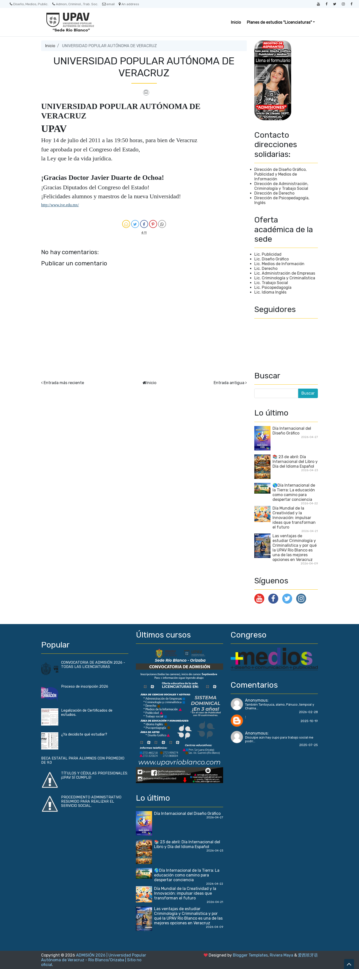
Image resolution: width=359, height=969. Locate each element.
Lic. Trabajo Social (271, 282)
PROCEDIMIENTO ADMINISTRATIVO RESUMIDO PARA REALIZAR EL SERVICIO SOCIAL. (91, 801)
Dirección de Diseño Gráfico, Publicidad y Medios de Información (280, 174)
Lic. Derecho (265, 268)
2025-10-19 (309, 721)
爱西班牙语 (308, 955)
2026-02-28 (308, 712)
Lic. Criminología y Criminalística (284, 278)
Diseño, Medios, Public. (29, 4)
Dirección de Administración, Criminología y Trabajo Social (281, 186)
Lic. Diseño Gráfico (271, 259)
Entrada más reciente (64, 382)
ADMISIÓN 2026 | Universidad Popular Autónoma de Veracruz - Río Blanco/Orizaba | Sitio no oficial (93, 960)
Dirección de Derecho (274, 193)
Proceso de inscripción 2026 (84, 686)
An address (129, 4)
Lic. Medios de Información (279, 263)
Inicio (236, 22)
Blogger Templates (250, 955)
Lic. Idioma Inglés (270, 292)
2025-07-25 (308, 745)
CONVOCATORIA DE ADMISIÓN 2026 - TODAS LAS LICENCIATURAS (93, 664)
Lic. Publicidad (267, 254)
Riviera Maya (281, 955)
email (108, 4)
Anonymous (256, 700)
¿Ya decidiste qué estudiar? (84, 734)
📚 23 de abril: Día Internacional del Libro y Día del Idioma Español (295, 461)
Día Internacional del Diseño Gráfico (291, 430)
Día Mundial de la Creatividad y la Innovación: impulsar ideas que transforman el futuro (294, 518)
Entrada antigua (229, 382)
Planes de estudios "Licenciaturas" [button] (279, 22)
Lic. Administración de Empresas (284, 273)
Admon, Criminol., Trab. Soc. (75, 4)
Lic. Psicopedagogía (272, 287)
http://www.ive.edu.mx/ (60, 205)
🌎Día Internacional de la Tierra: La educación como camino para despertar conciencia (293, 492)
